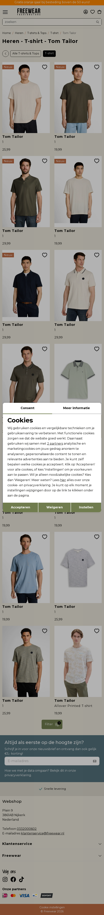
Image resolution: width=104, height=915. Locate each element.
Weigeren (54, 507)
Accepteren (20, 507)
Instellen (86, 507)
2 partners (55, 443)
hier (63, 480)
